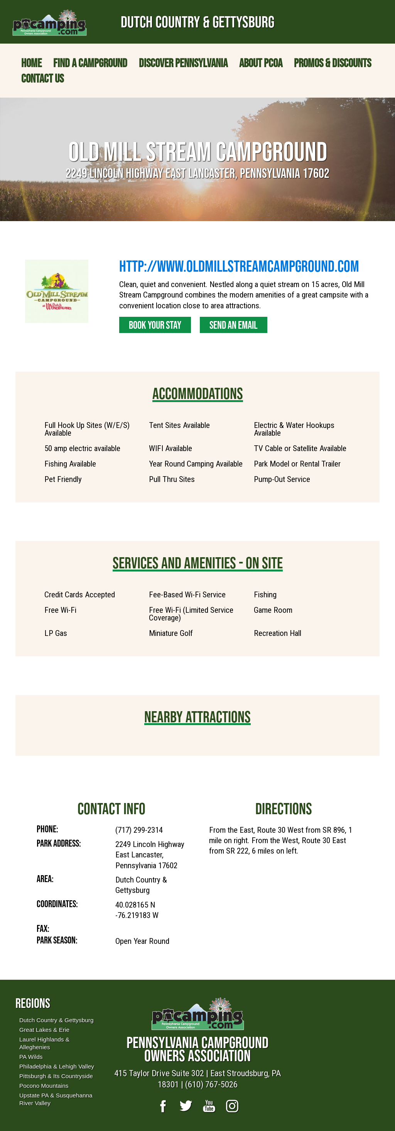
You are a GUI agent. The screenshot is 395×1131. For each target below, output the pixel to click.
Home (31, 62)
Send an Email (233, 325)
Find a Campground (90, 62)
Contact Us (42, 78)
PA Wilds (30, 1056)
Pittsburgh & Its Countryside (56, 1076)
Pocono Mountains (43, 1085)
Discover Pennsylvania (183, 62)
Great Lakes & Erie (44, 1029)
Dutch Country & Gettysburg (56, 1020)
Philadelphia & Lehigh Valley (56, 1066)
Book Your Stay (155, 325)
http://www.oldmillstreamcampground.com (239, 266)
